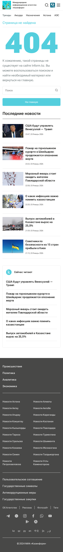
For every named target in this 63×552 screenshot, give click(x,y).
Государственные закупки (19, 499)
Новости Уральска (13, 441)
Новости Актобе (42, 408)
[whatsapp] (41, 516)
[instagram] (25, 516)
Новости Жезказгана (45, 447)
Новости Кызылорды (14, 428)
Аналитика (9, 379)
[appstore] (35, 522)
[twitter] (16, 516)
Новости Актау (10, 408)
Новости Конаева (12, 447)
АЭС (56, 15)
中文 (36, 530)
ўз (43, 530)
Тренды (7, 15)
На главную (31, 102)
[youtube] (50, 516)
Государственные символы (20, 486)
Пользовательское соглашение (22, 479)
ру (24, 530)
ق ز (49, 530)
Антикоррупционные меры (19, 492)
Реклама (27, 507)
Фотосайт (42, 507)
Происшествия (12, 366)
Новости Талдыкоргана (46, 454)
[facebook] (33, 516)
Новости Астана (11, 401)
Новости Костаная (43, 421)
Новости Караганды (44, 414)
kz (13, 530)
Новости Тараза (11, 434)
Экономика (10, 386)
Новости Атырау (11, 414)
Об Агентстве (10, 507)
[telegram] (8, 516)
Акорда (18, 15)
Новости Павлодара (44, 428)
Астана (47, 15)
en (30, 530)
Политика (9, 373)
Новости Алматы (42, 401)
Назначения (33, 15)
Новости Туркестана (44, 434)
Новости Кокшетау (13, 421)
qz (19, 530)
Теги (55, 507)
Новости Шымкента (44, 441)
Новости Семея (11, 454)
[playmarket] (27, 522)
